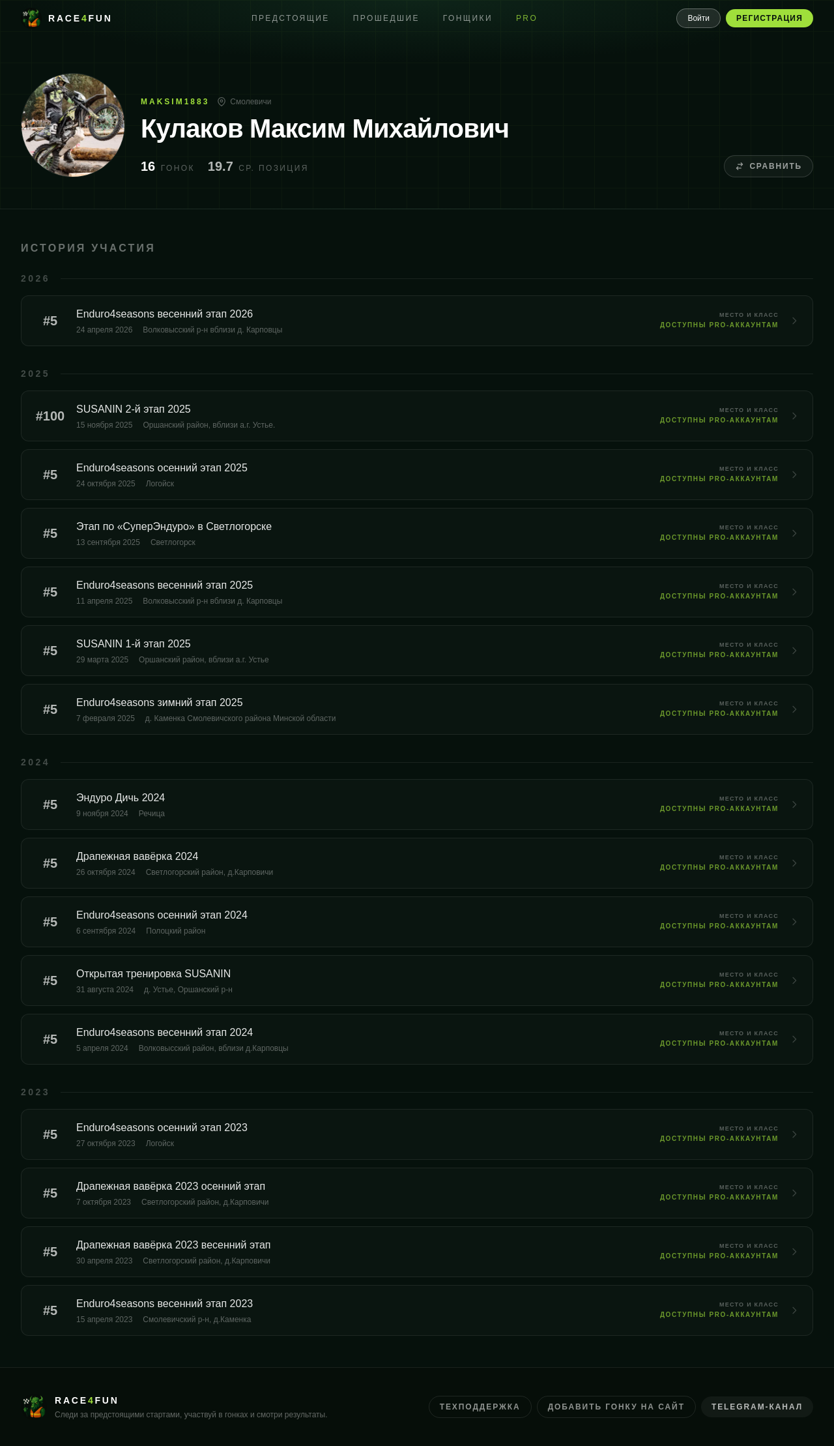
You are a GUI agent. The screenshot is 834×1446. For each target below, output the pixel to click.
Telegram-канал (757, 1406)
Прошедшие (386, 18)
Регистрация (769, 18)
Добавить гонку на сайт (616, 1406)
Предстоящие (291, 18)
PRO (527, 18)
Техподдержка (480, 1406)
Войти (698, 18)
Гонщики (468, 18)
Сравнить (768, 166)
